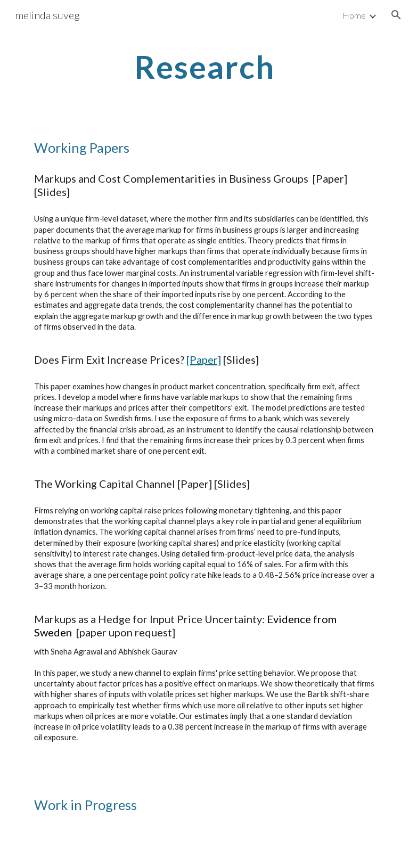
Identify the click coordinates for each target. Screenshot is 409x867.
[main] (204, 66)
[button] (396, 15)
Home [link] (354, 15)
